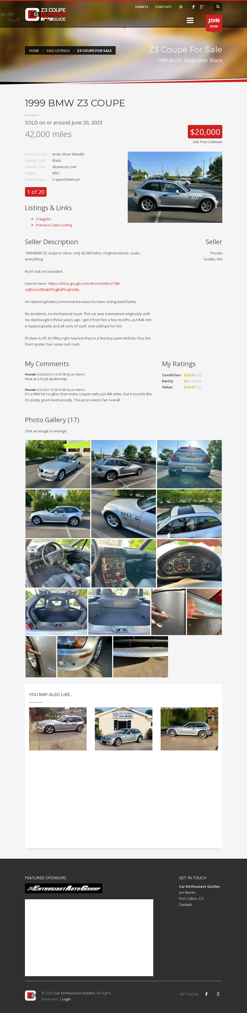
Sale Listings (58, 50)
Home (34, 50)
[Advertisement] (123, 804)
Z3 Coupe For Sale (94, 50)
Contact (185, 904)
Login (66, 999)
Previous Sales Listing (54, 224)
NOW (214, 24)
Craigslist (43, 218)
